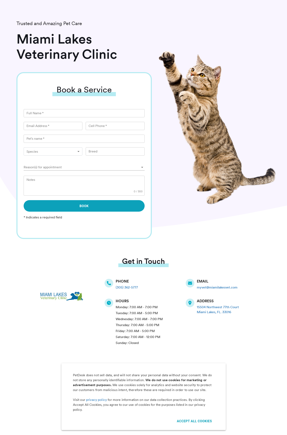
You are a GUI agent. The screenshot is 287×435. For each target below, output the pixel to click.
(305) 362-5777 (127, 287)
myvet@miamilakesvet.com (217, 287)
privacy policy (96, 400)
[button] (84, 167)
